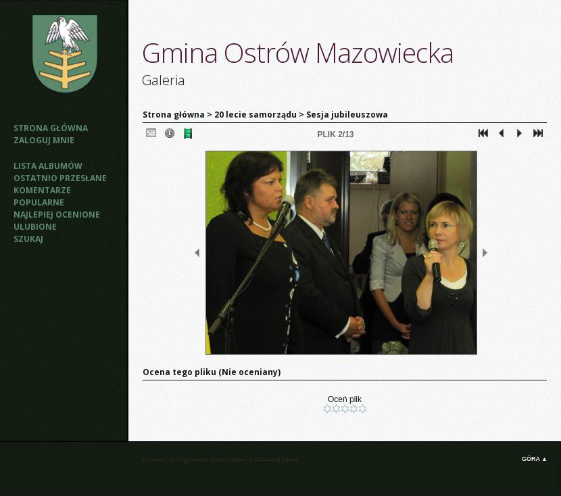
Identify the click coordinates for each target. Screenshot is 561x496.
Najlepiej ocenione (57, 214)
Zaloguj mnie (44, 140)
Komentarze (42, 190)
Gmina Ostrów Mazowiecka (298, 52)
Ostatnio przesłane (60, 178)
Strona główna (51, 128)
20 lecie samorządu (256, 114)
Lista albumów (48, 166)
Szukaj (28, 239)
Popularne (39, 202)
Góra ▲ (534, 458)
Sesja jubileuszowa (347, 114)
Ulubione (35, 226)
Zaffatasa (267, 460)
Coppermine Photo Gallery (211, 460)
